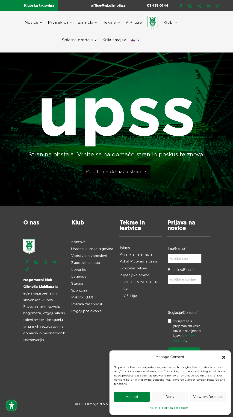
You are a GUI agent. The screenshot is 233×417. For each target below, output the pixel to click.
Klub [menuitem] (168, 22)
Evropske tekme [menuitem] (133, 268)
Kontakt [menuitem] (78, 242)
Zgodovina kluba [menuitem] (85, 263)
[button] (223, 357)
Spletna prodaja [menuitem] (77, 40)
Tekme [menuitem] (109, 22)
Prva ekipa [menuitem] (58, 22)
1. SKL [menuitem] (124, 289)
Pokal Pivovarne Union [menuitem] (138, 261)
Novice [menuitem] (31, 22)
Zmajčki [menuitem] (85, 22)
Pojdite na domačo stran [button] (113, 171)
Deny (169, 397)
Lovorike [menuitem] (78, 269)
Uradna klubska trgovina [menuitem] (92, 249)
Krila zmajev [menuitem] (114, 40)
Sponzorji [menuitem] (79, 290)
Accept (132, 397)
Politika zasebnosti (175, 407)
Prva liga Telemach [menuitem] (135, 254)
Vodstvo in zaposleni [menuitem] (89, 256)
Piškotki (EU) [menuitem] (82, 297)
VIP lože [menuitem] (133, 22)
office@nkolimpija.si (108, 5)
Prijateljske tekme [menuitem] (134, 275)
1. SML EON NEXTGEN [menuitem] (138, 282)
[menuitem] (152, 22)
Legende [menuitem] (78, 276)
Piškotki (154, 407)
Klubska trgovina (39, 5)
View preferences (208, 397)
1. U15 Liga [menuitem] (128, 296)
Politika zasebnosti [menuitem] (87, 304)
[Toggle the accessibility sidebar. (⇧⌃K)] (11, 405)
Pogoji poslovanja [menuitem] (86, 311)
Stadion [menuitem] (77, 283)
